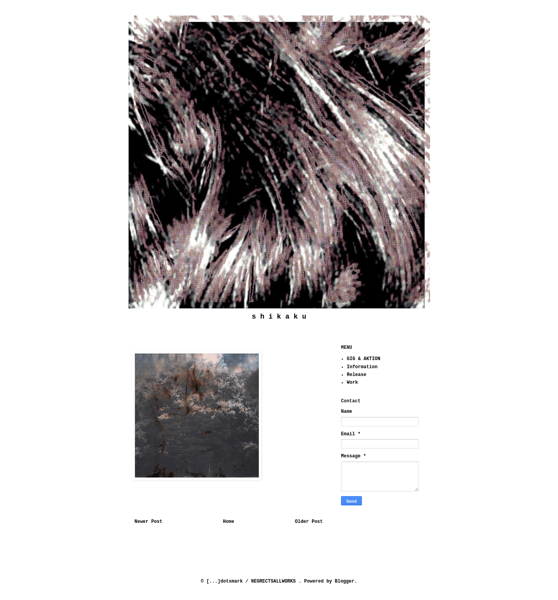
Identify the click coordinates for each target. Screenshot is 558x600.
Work (352, 382)
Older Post (309, 521)
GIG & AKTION (363, 359)
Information (362, 367)
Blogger (344, 581)
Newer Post (148, 521)
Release (356, 375)
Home (228, 521)
